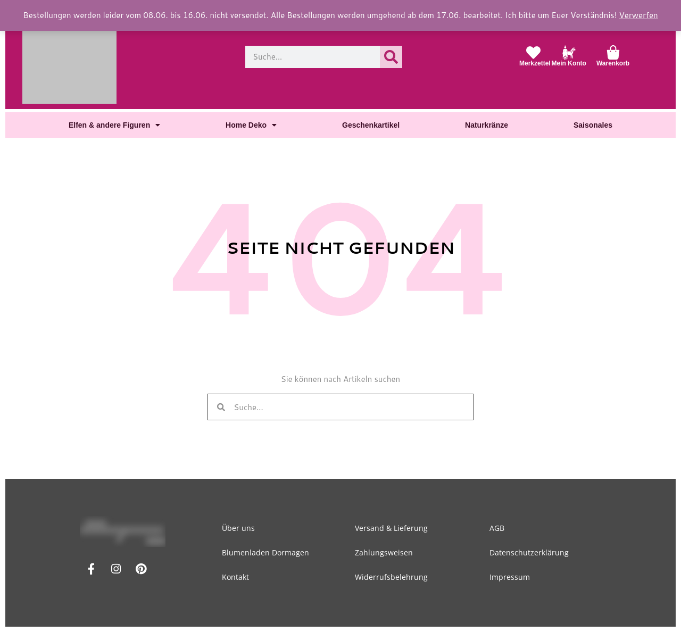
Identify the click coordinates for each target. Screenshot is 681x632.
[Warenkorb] (613, 52)
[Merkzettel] (533, 52)
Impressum (509, 577)
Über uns (239, 528)
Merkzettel (535, 63)
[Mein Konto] (569, 52)
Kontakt (237, 577)
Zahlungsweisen (385, 552)
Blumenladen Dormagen (267, 552)
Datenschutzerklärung (529, 552)
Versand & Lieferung (392, 528)
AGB (496, 528)
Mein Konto (569, 63)
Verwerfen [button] (623, 15)
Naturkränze (487, 125)
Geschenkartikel (371, 125)
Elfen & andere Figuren (114, 125)
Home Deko (251, 125)
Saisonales (594, 125)
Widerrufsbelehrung (392, 577)
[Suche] (391, 57)
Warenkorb (613, 63)
